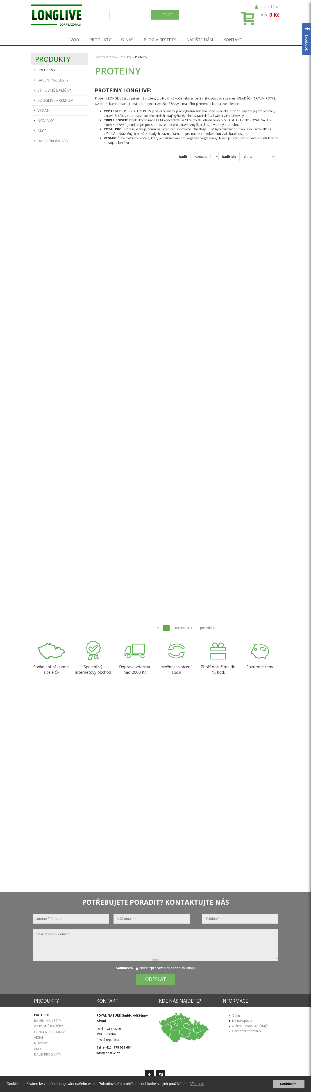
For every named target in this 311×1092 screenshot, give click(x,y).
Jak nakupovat (242, 1019)
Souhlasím (126, 967)
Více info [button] (197, 1084)
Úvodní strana (105, 56)
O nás (126, 38)
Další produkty (52, 139)
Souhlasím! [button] (288, 1084)
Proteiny (46, 69)
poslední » (207, 626)
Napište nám (200, 38)
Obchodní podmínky (246, 1030)
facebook (306, 39)
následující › (183, 626)
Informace (234, 1000)
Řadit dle (229, 156)
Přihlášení (267, 7)
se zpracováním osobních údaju (170, 967)
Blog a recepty (159, 38)
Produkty (99, 38)
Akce (41, 129)
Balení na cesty (52, 79)
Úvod (71, 38)
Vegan (43, 109)
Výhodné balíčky (54, 89)
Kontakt (234, 38)
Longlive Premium (55, 99)
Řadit (183, 156)
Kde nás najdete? (180, 1000)
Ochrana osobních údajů (250, 1025)
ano (142, 967)
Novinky (45, 119)
